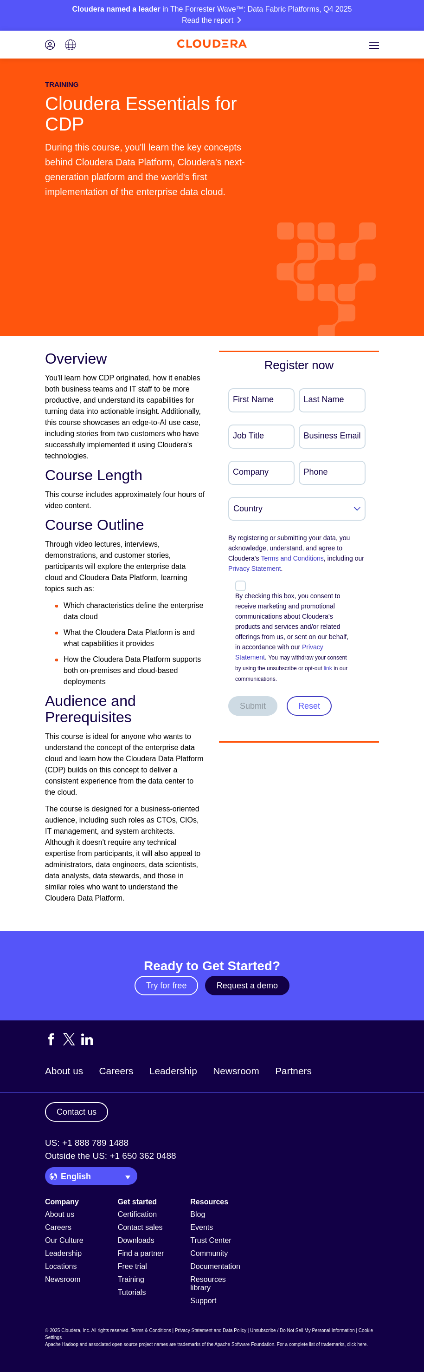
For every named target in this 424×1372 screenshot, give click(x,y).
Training (131, 1279)
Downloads (136, 1240)
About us (64, 1070)
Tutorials (132, 1292)
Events (201, 1227)
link (328, 668)
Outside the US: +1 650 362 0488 (110, 1156)
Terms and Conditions (292, 558)
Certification (137, 1214)
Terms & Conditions (151, 1330)
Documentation (215, 1266)
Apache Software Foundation (244, 1344)
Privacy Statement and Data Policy (210, 1330)
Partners (293, 1070)
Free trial (132, 1266)
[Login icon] (50, 46)
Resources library (207, 1283)
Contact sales (140, 1227)
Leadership (173, 1070)
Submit (253, 706)
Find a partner (141, 1253)
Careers (116, 1070)
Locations (61, 1266)
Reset (309, 706)
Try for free (166, 985)
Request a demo (247, 985)
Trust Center (210, 1240)
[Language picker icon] (70, 46)
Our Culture (64, 1240)
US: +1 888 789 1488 (86, 1143)
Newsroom (236, 1070)
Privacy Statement (254, 568)
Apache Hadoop (61, 1344)
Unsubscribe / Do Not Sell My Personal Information (302, 1330)
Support (203, 1301)
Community (209, 1253)
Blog (197, 1214)
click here (356, 1344)
